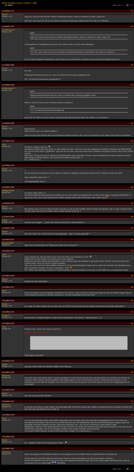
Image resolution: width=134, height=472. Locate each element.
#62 (132, 239)
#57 (132, 165)
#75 (132, 448)
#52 (132, 26)
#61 (132, 228)
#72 (132, 401)
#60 (132, 217)
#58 (132, 187)
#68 (132, 323)
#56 (132, 141)
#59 (132, 203)
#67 (132, 312)
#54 (132, 85)
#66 (132, 300)
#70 (132, 372)
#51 (132, 11)
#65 (132, 287)
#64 (132, 275)
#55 (132, 123)
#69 (132, 361)
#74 (132, 436)
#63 (132, 251)
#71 (132, 390)
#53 (132, 65)
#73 (132, 415)
